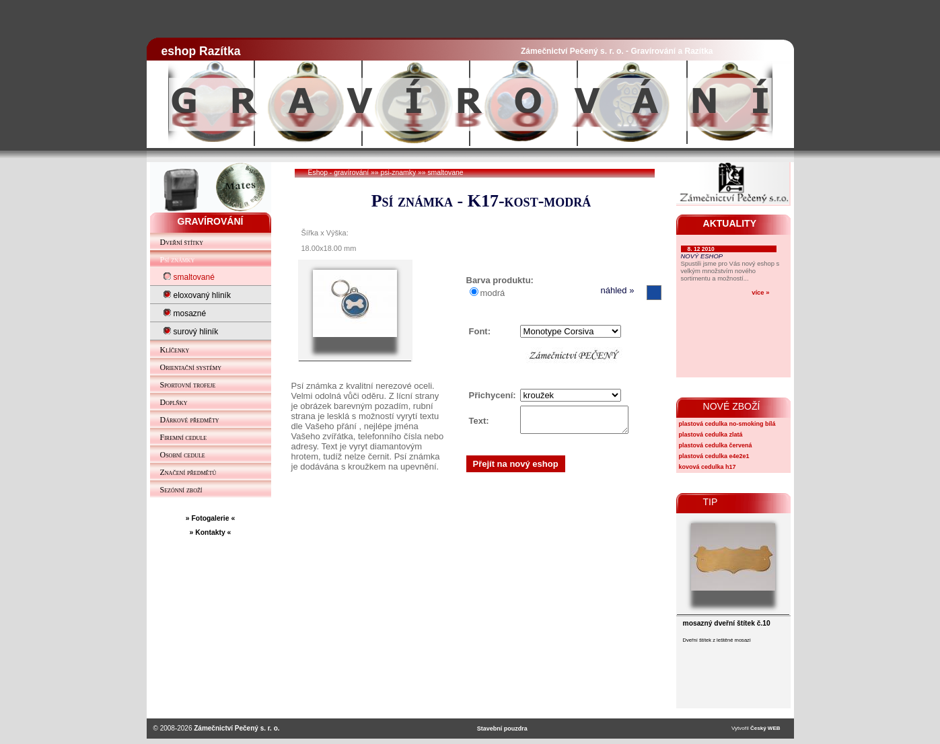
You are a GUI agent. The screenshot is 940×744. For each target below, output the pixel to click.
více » (760, 292)
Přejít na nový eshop (515, 468)
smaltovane (445, 172)
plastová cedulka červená (715, 445)
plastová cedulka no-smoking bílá (727, 423)
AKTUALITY (730, 223)
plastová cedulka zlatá (711, 434)
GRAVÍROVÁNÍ (211, 221)
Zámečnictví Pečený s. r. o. (236, 728)
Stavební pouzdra (502, 728)
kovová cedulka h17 (707, 466)
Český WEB (765, 728)
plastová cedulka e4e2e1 (714, 456)
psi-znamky (399, 172)
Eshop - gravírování (338, 172)
